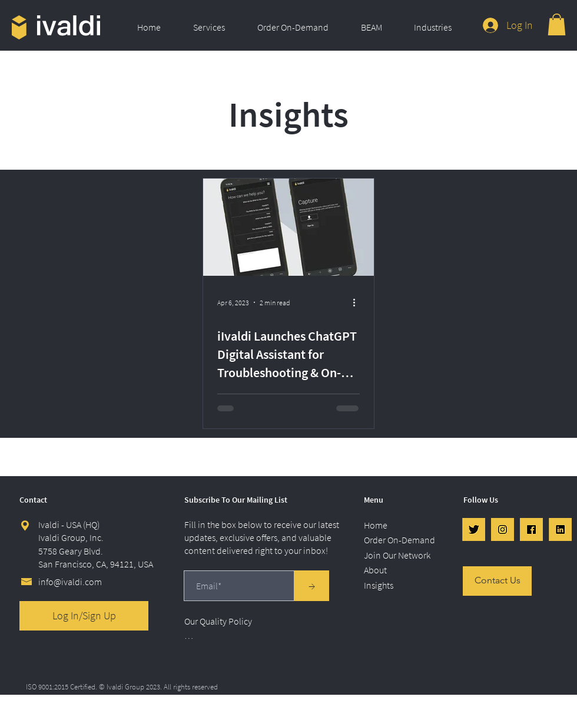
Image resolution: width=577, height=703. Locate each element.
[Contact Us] (497, 581)
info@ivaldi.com (70, 582)
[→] (311, 585)
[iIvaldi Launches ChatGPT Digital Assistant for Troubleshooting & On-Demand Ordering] (288, 227)
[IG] (502, 529)
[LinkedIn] (560, 529)
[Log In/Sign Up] (83, 616)
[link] (557, 24)
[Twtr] (473, 529)
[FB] (531, 529)
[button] (216, 27)
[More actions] (358, 302)
